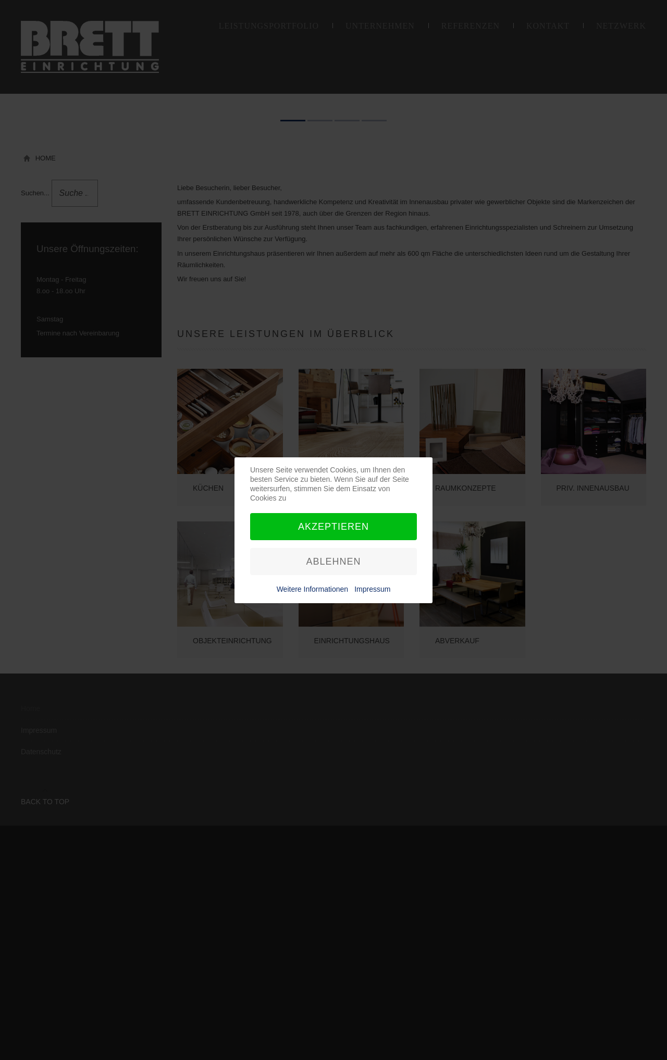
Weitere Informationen (312, 589)
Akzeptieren (333, 526)
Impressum (372, 589)
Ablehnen (333, 561)
